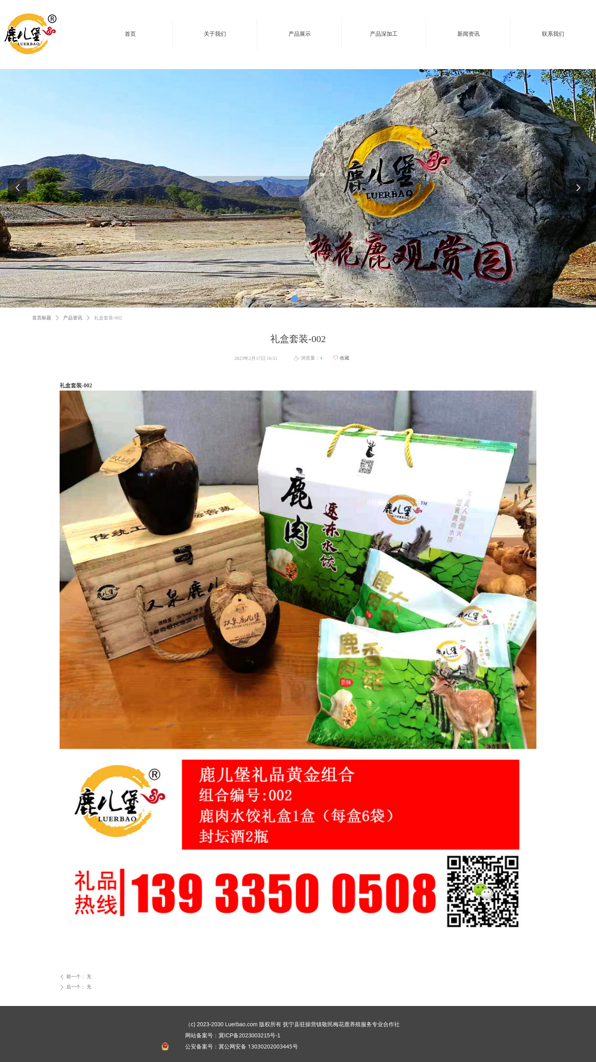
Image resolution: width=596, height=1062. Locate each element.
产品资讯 (72, 318)
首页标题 (41, 318)
